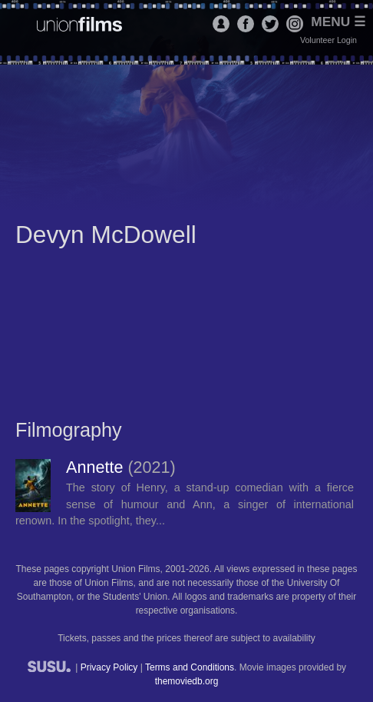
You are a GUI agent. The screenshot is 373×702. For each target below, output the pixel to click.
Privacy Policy (109, 667)
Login (221, 23)
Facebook (245, 23)
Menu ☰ (338, 21)
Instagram (294, 23)
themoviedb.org (187, 681)
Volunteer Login (328, 40)
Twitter (270, 23)
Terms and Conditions (189, 667)
